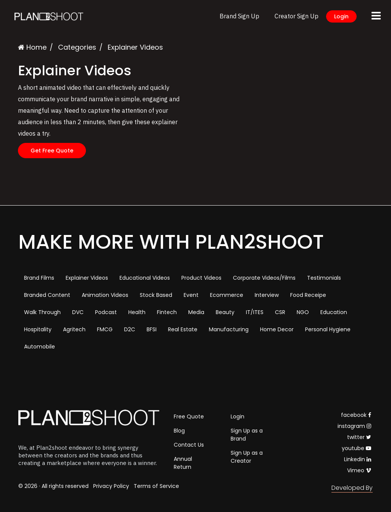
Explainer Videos (87, 278)
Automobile (39, 346)
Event (191, 295)
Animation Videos (105, 295)
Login (341, 16)
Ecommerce (226, 295)
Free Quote (189, 416)
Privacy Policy (111, 486)
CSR (280, 312)
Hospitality (38, 329)
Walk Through (42, 312)
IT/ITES (254, 312)
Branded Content (47, 295)
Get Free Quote (52, 150)
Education (333, 312)
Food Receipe (308, 295)
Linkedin (357, 459)
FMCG (105, 329)
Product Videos (201, 278)
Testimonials (324, 278)
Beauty (225, 312)
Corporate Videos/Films (264, 278)
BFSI (152, 329)
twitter (359, 437)
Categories (77, 47)
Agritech (74, 329)
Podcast (106, 312)
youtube (356, 448)
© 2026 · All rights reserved (53, 486)
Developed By (352, 487)
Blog (179, 430)
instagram (354, 426)
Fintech (167, 312)
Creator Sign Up (296, 16)
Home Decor (277, 329)
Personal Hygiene (328, 329)
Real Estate (182, 329)
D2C (129, 329)
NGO (303, 312)
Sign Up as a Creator (247, 457)
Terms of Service (156, 486)
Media (196, 312)
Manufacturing (229, 329)
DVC (78, 312)
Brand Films (39, 278)
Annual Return (183, 463)
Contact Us (189, 445)
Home (32, 47)
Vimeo (359, 470)
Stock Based (156, 295)
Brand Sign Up (239, 16)
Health (136, 312)
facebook (356, 415)
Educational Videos (145, 278)
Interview (267, 295)
